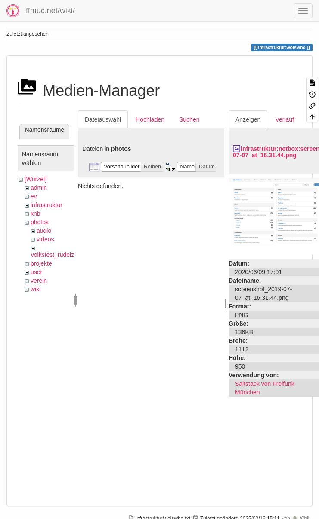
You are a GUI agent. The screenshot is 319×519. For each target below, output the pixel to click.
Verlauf (284, 119)
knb (35, 213)
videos (45, 239)
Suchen (189, 119)
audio (44, 230)
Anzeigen (247, 119)
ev (34, 196)
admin (39, 187)
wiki (35, 289)
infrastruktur (46, 204)
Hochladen (150, 119)
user (36, 272)
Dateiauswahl (103, 119)
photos (40, 222)
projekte (41, 263)
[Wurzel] (35, 179)
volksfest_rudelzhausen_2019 (71, 254)
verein (39, 280)
